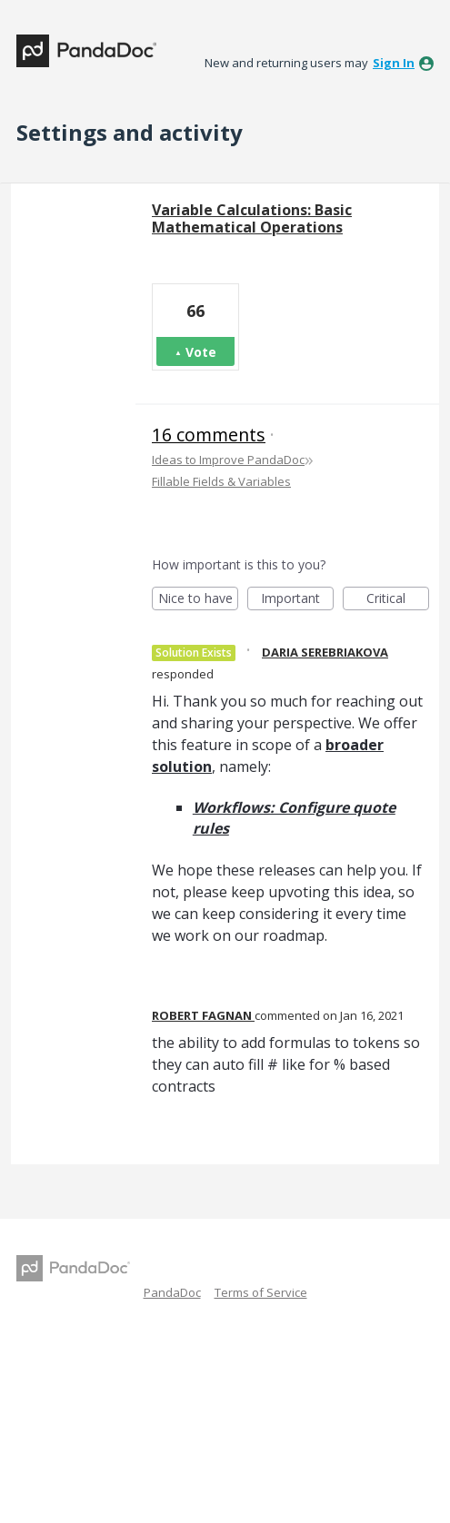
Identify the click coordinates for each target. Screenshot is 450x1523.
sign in (394, 62)
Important (297, 599)
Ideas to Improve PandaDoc (228, 459)
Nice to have (198, 599)
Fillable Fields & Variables (221, 481)
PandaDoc (172, 1292)
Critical (397, 599)
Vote (200, 352)
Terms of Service (261, 1292)
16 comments (208, 434)
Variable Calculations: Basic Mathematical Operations (252, 218)
